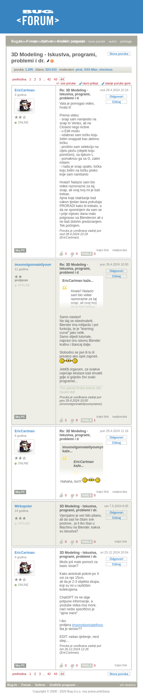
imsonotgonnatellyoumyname (39, 265)
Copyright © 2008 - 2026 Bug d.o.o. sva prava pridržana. (71, 691)
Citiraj (116, 102)
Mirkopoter (24, 506)
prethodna (19, 79)
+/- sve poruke (66, 83)
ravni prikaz (90, 83)
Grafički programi (62, 685)
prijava (22, 41)
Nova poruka (119, 53)
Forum (26, 685)
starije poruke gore (118, 83)
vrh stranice (128, 685)
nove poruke (96, 41)
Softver (40, 685)
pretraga (126, 41)
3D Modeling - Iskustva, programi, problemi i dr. (78, 508)
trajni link (103, 250)
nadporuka (119, 250)
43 (55, 79)
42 (49, 79)
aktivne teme (58, 41)
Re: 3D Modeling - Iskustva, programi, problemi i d (75, 94)
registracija (38, 41)
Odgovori (116, 96)
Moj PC (20, 250)
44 (62, 79)
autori (113, 41)
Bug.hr (16, 41)
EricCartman (25, 90)
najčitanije (78, 41)
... (44, 79)
